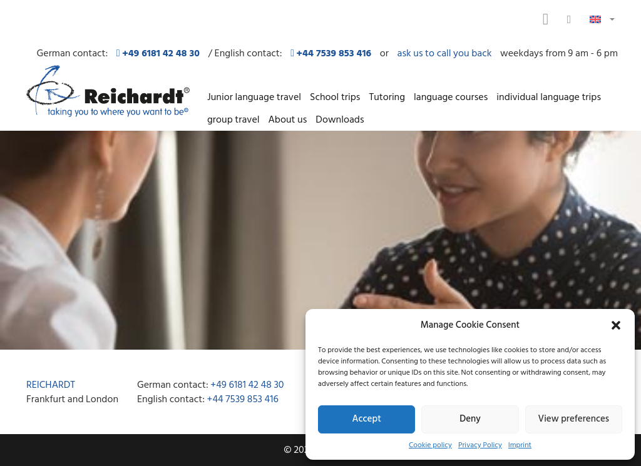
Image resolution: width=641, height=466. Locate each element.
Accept (366, 419)
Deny (470, 419)
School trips (335, 97)
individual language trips (548, 97)
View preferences (574, 419)
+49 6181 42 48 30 (247, 385)
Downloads (339, 119)
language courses (451, 97)
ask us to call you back (444, 53)
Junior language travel (254, 97)
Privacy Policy (480, 445)
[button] (616, 325)
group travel (233, 119)
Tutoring (387, 97)
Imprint (519, 445)
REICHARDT (50, 385)
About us (287, 119)
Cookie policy (430, 445)
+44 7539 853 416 (243, 399)
